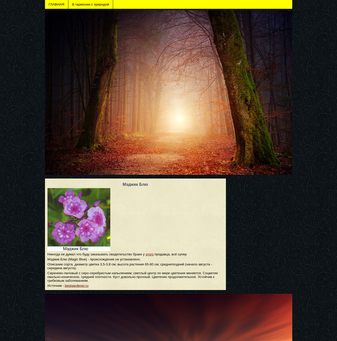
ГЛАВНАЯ (56, 4)
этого (150, 254)
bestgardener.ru (76, 286)
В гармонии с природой (90, 4)
